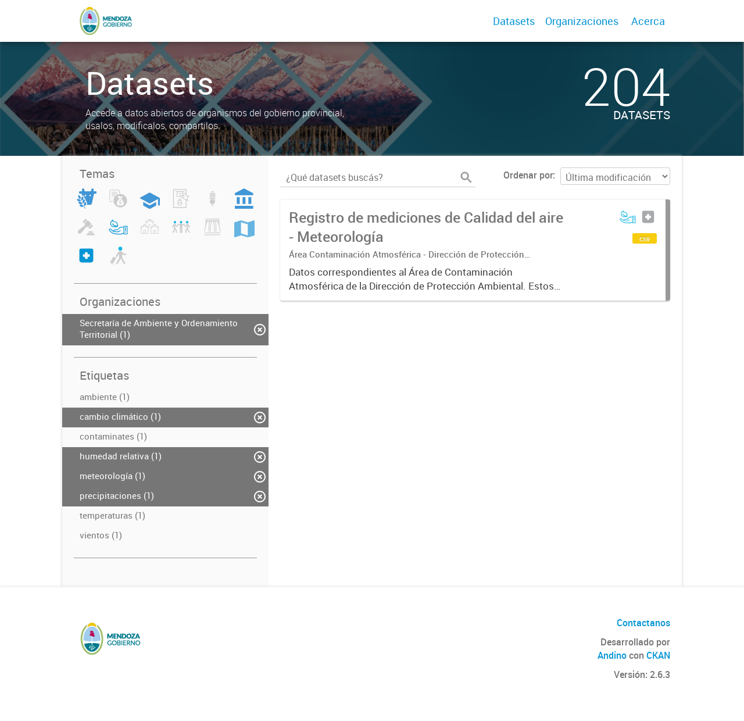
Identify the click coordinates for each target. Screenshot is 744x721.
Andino (612, 655)
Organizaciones (581, 21)
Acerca (648, 21)
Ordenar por (528, 175)
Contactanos (643, 622)
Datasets (514, 21)
